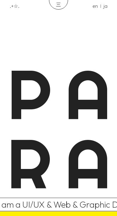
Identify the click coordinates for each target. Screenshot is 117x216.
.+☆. (14, 6)
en (95, 6)
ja (105, 6)
